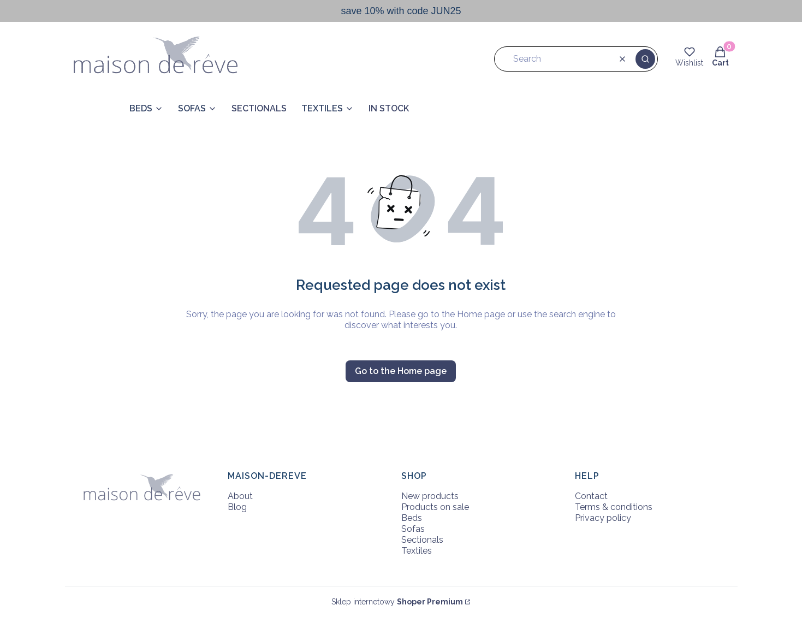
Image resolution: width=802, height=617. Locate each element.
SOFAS (192, 108)
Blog (237, 507)
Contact (591, 496)
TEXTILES (322, 108)
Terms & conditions (613, 507)
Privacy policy (603, 518)
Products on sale (435, 507)
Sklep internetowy (397, 601)
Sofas (413, 529)
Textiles (416, 550)
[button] (645, 59)
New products (430, 496)
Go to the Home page (401, 371)
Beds (411, 518)
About (240, 496)
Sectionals (422, 540)
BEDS (140, 108)
